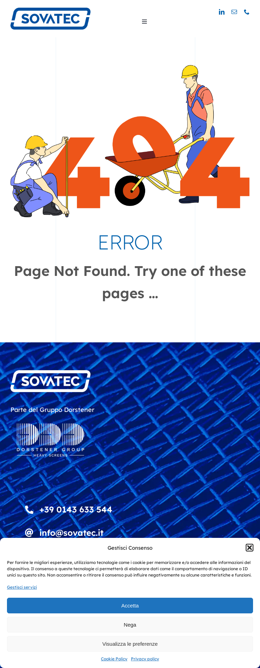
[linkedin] (221, 12)
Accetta (130, 606)
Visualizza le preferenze (130, 644)
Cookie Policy (114, 658)
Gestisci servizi (22, 587)
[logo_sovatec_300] (50, 11)
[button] (249, 547)
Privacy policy (145, 658)
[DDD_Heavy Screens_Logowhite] (50, 419)
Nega (130, 625)
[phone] (247, 12)
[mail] (234, 12)
